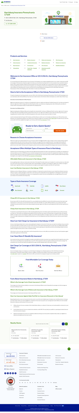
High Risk (32, 186)
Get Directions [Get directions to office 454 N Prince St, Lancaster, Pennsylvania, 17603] (35, 337)
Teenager (62, 190)
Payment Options (40, 393)
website (24, 253)
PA (43, 382)
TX (51, 382)
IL (32, 382)
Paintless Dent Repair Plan (42, 367)
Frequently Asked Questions (43, 395)
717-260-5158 (53, 118)
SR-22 (46, 190)
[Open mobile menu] (76, 2)
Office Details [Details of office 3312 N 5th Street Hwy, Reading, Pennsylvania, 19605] (63, 337)
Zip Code (46, 128)
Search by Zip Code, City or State (42, 323)
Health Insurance (22, 371)
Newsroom (21, 397)
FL (27, 382)
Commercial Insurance (32, 62)
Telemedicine (16, 68)
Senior (31, 190)
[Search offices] (66, 324)
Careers (21, 391)
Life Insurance (45, 65)
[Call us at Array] (63, 2)
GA (30, 382)
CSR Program (22, 393)
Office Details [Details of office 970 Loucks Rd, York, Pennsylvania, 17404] (23, 337)
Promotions (21, 395)
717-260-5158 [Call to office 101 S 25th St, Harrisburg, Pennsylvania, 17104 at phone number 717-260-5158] (11, 23)
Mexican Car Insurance (61, 62)
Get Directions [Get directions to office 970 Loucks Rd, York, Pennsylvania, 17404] (15, 337)
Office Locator (6, 5)
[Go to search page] (71, 2)
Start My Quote (60, 130)
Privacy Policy (24, 405)
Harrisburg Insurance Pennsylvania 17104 (17, 5)
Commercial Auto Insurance (24, 367)
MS (37, 382)
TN (48, 382)
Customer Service (40, 391)
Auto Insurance (16, 60)
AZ (22, 382)
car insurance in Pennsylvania (35, 155)
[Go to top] (69, 348)
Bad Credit (17, 186)
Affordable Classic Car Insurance (43, 357)
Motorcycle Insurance (46, 60)
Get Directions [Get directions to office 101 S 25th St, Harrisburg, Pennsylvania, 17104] (8, 20)
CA (25, 382)
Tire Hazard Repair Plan (42, 369)
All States (55, 382)
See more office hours (48, 37)
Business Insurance (46, 62)
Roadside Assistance (60, 65)
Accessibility (39, 397)
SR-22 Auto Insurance (23, 364)
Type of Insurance (29, 128)
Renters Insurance (31, 60)
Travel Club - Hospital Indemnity (61, 362)
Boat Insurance (16, 65)
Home (2, 5)
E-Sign (51, 405)
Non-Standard (18, 190)
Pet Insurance (30, 65)
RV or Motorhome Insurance (25, 360)
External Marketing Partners (43, 405)
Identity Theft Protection (24, 376)
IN (35, 382)
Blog (56, 386)
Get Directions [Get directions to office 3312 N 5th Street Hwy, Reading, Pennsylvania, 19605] (55, 337)
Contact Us (39, 388)
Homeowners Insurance (42, 362)
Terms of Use (17, 405)
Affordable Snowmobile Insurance (44, 355)
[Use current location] (63, 324)
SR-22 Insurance (59, 60)
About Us (21, 388)
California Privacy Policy (32, 405)
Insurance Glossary (41, 399)
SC (45, 382)
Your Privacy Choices (59, 405)
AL (19, 382)
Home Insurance (16, 62)
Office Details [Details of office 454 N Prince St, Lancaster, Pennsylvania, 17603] (43, 337)
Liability (47, 186)
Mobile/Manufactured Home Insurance (27, 374)
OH (40, 382)
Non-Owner (63, 186)
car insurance (44, 119)
